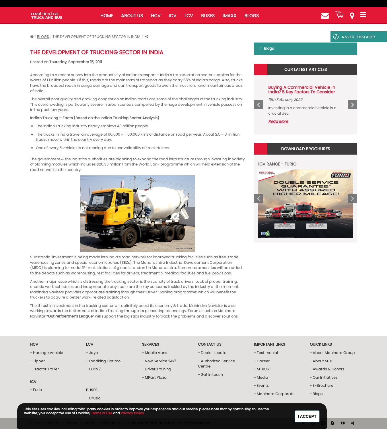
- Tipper (37, 361)
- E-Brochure (321, 385)
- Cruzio (93, 398)
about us (132, 16)
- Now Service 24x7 (159, 361)
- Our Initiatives (324, 377)
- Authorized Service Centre (216, 363)
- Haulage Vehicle (46, 352)
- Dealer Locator (213, 352)
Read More (278, 121)
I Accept (307, 416)
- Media (261, 377)
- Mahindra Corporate (274, 394)
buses (208, 16)
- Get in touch (210, 374)
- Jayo (92, 352)
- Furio (36, 390)
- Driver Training (156, 369)
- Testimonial (266, 352)
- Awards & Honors (327, 369)
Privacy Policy (132, 413)
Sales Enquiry (359, 36)
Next (352, 104)
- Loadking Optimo (103, 361)
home (106, 16)
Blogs (43, 36)
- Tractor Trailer (44, 369)
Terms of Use (101, 413)
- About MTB (321, 361)
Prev (258, 104)
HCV (156, 16)
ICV (172, 16)
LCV (188, 16)
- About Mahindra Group (332, 352)
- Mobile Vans (154, 352)
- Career (262, 361)
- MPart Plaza (154, 377)
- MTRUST (262, 369)
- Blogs (316, 394)
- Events (261, 385)
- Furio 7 (93, 369)
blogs (251, 16)
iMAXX (229, 16)
